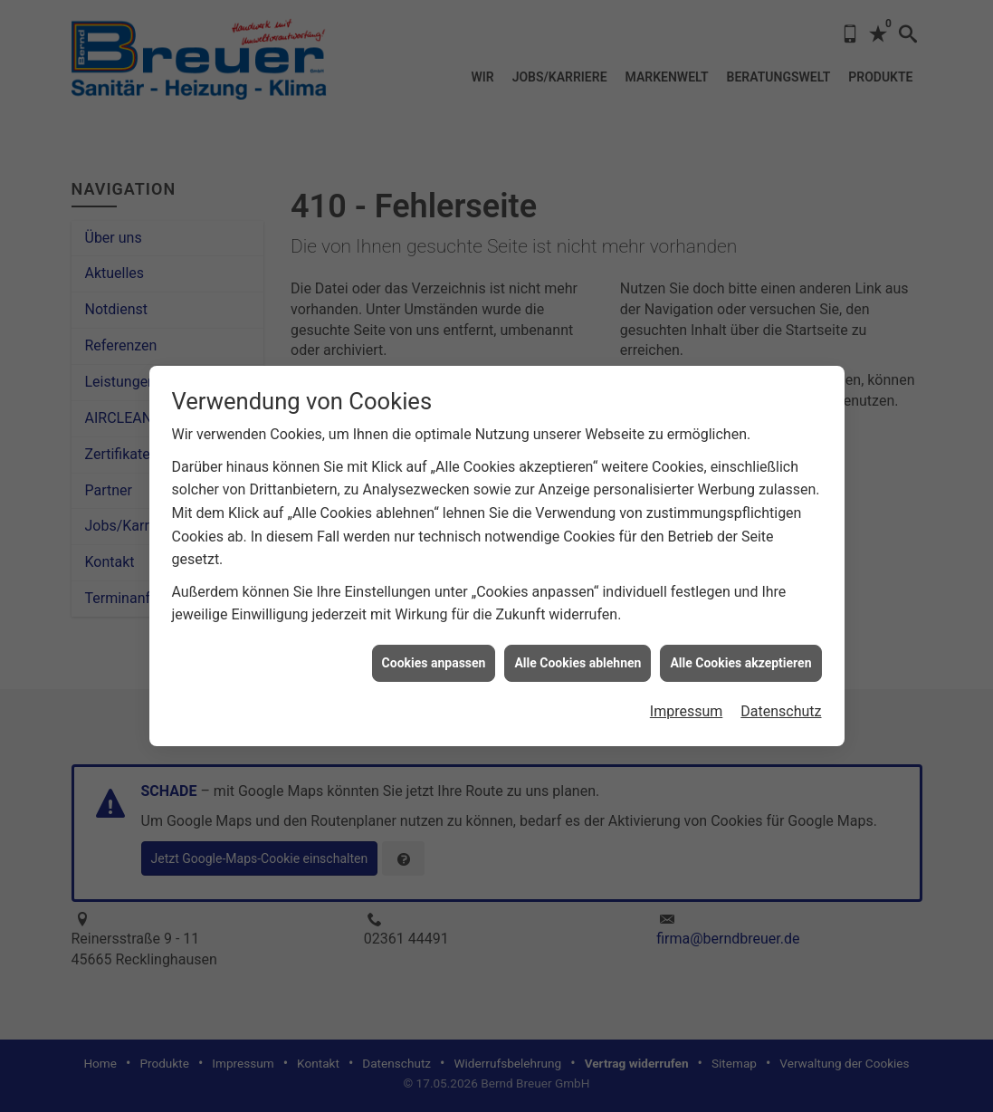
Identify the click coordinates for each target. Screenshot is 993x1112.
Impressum (686, 705)
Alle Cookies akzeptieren (740, 656)
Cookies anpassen (434, 656)
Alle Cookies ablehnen (577, 656)
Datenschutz (780, 705)
